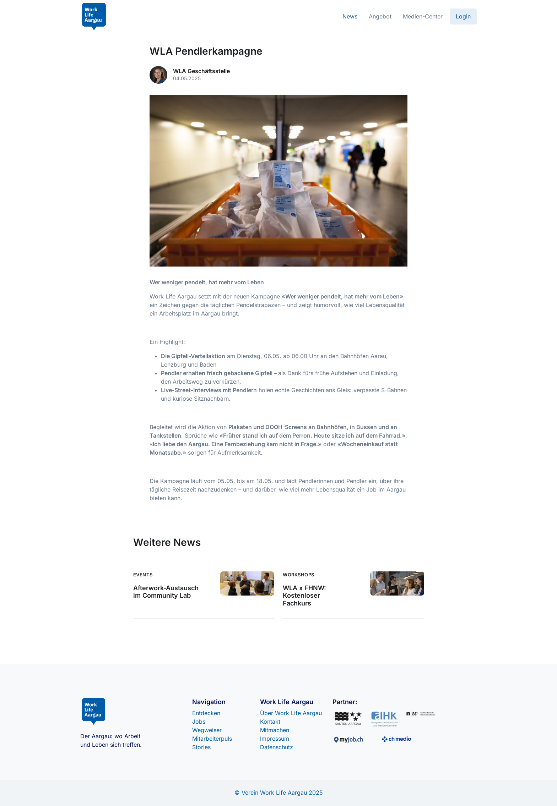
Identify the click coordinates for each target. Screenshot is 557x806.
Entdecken (206, 713)
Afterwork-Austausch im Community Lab (166, 591)
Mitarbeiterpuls (212, 738)
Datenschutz (276, 747)
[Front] (94, 16)
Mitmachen (274, 730)
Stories (201, 747)
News (349, 16)
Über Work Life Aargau (291, 713)
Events (143, 574)
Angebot (380, 16)
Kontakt (270, 721)
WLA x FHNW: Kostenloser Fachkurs (304, 595)
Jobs (198, 721)
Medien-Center (423, 16)
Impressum (274, 738)
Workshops (298, 574)
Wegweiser (207, 730)
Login (463, 16)
